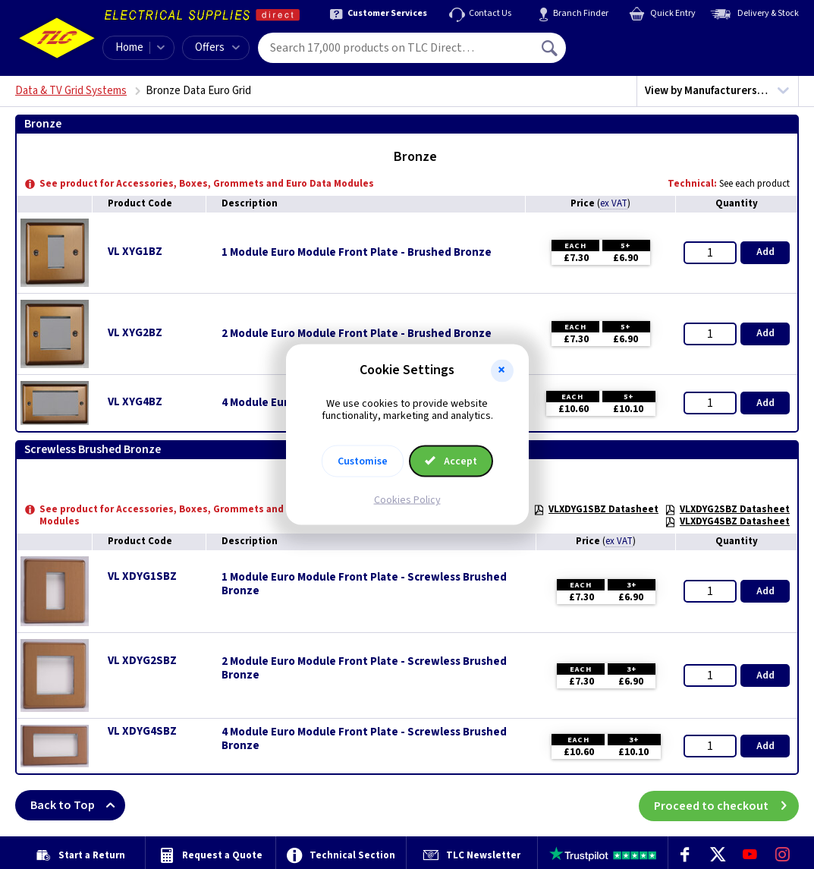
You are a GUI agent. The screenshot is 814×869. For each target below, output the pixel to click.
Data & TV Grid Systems (71, 91)
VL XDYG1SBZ (142, 576)
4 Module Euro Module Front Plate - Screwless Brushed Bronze (364, 739)
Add (765, 252)
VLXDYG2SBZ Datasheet (727, 509)
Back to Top (77, 805)
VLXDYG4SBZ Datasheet (727, 521)
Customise (363, 461)
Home (129, 47)
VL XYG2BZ (135, 333)
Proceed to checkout (726, 805)
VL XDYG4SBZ (142, 731)
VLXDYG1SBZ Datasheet (595, 509)
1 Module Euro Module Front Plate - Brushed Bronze (357, 253)
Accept (451, 461)
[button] (502, 370)
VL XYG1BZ (135, 252)
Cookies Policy (407, 500)
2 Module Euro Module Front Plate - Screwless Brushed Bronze (364, 668)
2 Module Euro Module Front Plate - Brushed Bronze (357, 334)
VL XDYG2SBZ (142, 661)
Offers (217, 47)
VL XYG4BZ (135, 402)
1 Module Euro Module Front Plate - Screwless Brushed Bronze (364, 584)
